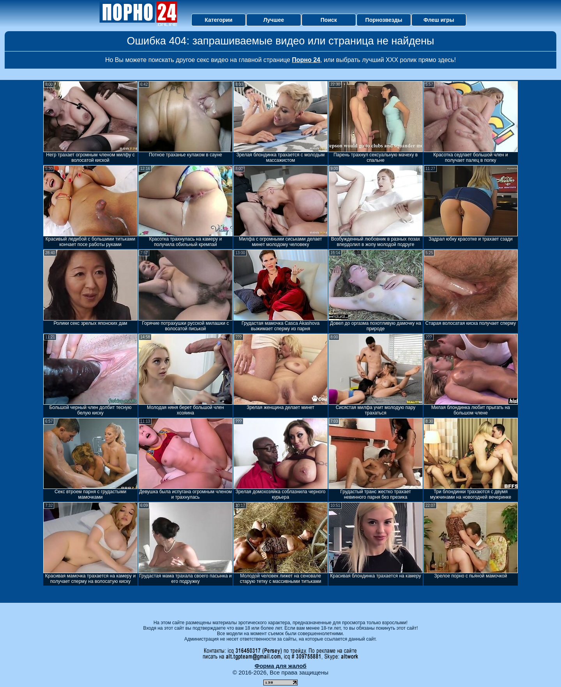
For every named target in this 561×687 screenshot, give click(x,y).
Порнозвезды (383, 20)
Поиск (329, 20)
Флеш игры (438, 20)
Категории (219, 20)
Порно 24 (306, 60)
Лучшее (273, 20)
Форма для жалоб (280, 665)
